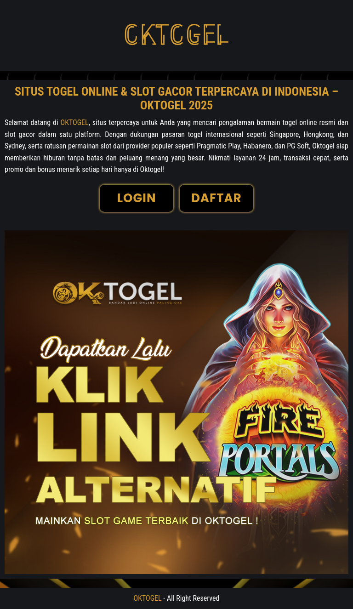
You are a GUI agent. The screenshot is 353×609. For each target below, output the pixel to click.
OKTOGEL (75, 122)
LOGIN (136, 198)
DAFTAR (216, 198)
